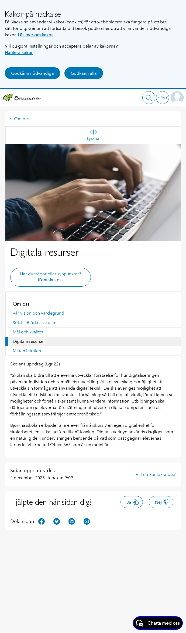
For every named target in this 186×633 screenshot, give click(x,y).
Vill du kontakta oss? (156, 474)
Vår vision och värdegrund (38, 313)
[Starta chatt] (158, 623)
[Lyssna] (93, 135)
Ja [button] (133, 502)
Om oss (19, 118)
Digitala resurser (29, 341)
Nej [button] (162, 502)
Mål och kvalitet (28, 332)
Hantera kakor (19, 52)
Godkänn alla (84, 73)
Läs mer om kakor (35, 34)
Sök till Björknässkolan (34, 322)
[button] (148, 97)
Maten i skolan (27, 350)
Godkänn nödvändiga (32, 73)
